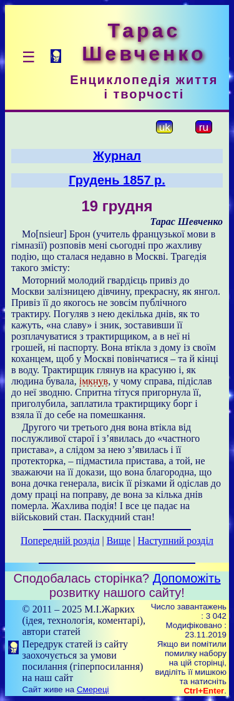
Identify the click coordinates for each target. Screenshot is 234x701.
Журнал (117, 156)
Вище (119, 540)
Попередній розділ (60, 540)
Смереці (93, 689)
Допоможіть (187, 578)
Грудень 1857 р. (117, 180)
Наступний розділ (175, 540)
